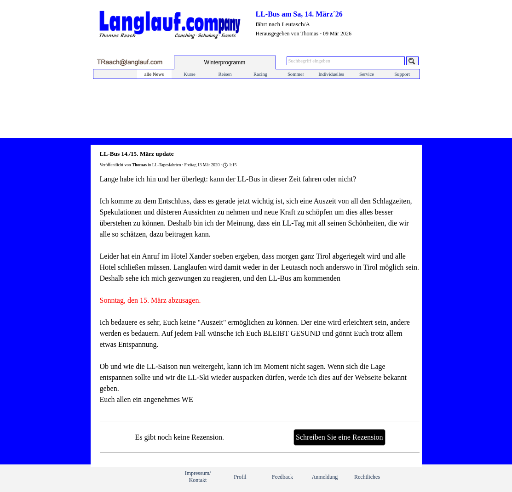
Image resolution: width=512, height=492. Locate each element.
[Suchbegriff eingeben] (346, 61)
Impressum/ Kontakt (198, 476)
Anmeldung (325, 477)
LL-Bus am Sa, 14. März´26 (299, 14)
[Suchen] (412, 61)
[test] (225, 62)
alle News (154, 74)
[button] (129, 62)
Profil (240, 477)
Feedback (282, 477)
